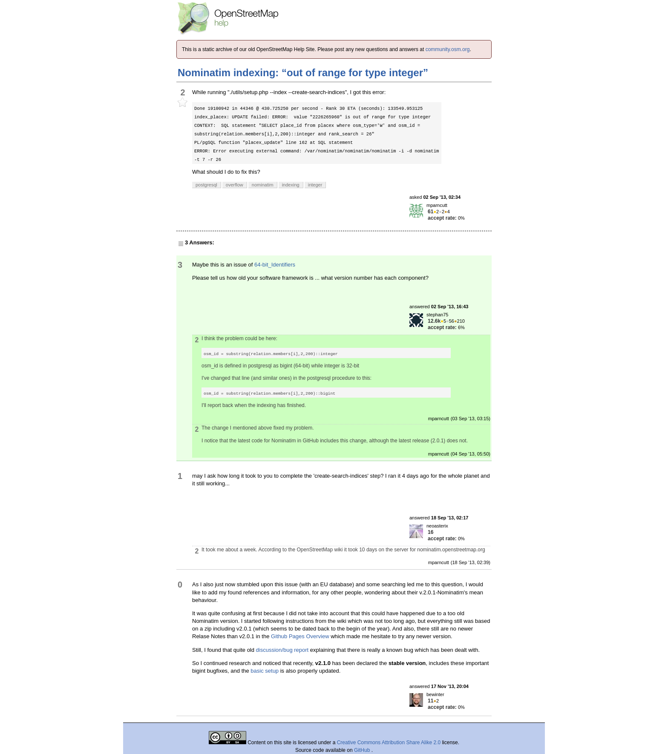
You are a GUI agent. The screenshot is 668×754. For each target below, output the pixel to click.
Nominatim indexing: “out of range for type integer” (303, 72)
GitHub (362, 750)
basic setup (264, 671)
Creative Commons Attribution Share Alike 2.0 (389, 742)
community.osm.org (448, 49)
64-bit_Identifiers (274, 264)
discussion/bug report (282, 650)
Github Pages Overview (300, 636)
